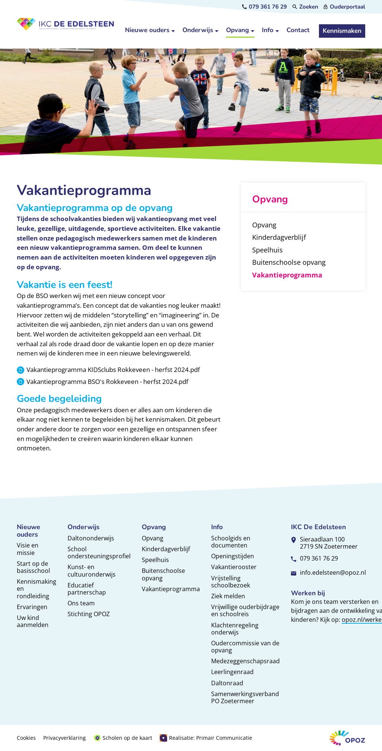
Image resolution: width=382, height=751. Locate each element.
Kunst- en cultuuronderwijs (92, 570)
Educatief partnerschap (87, 588)
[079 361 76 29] (264, 7)
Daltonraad (227, 683)
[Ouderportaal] (344, 7)
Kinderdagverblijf (166, 549)
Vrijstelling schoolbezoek (230, 581)
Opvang (152, 538)
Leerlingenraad (232, 672)
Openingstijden (232, 556)
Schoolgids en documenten (230, 541)
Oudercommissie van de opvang (245, 646)
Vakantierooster (234, 567)
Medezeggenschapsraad (245, 661)
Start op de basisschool (33, 567)
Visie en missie (27, 548)
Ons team (81, 603)
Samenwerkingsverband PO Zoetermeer (245, 697)
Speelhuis (155, 560)
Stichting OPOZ (89, 614)
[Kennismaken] (342, 31)
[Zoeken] (305, 7)
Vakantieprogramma (171, 589)
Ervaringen (32, 607)
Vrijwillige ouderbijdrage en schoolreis (245, 610)
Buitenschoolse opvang (163, 574)
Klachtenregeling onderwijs (235, 628)
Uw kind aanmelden (32, 621)
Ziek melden (228, 596)
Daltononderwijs (91, 538)
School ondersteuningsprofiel (99, 552)
